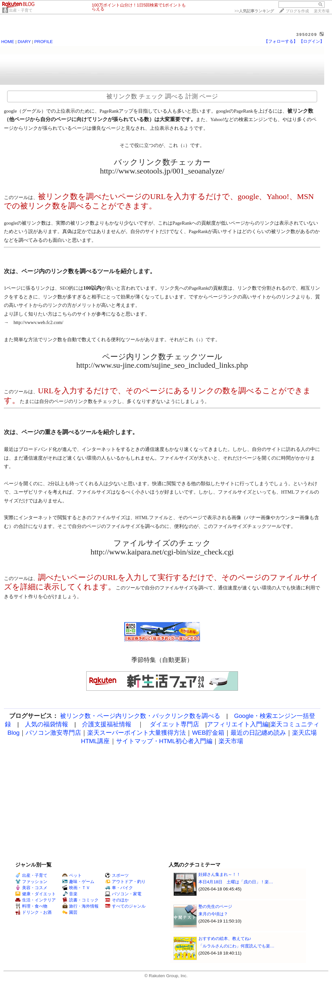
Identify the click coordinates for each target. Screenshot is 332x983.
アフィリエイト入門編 (237, 724)
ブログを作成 (297, 11)
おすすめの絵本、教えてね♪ (224, 938)
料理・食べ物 (31, 906)
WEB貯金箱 (208, 732)
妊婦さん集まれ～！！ (219, 874)
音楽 (69, 893)
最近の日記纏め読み (258, 732)
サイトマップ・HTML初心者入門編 (164, 741)
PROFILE (43, 41)
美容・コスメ (31, 887)
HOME (7, 41)
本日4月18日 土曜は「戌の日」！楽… (235, 881)
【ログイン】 (311, 41)
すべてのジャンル (125, 906)
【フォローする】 (281, 41)
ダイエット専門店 (174, 724)
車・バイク (119, 887)
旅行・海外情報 (80, 906)
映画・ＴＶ (76, 887)
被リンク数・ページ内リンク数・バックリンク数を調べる (140, 715)
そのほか (117, 900)
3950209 (306, 34)
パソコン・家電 (123, 893)
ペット (72, 875)
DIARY (24, 41)
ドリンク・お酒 (33, 912)
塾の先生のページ (215, 906)
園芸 (69, 912)
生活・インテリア (35, 900)
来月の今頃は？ (213, 913)
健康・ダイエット (35, 893)
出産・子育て (20, 10)
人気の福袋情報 (46, 724)
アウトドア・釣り (125, 881)
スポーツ (117, 875)
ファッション (31, 881)
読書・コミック (80, 900)
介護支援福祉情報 (106, 724)
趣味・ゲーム (78, 881)
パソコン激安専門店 (53, 732)
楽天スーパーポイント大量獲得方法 (136, 732)
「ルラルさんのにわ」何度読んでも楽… (236, 946)
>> (254, 11)
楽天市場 (321, 11)
